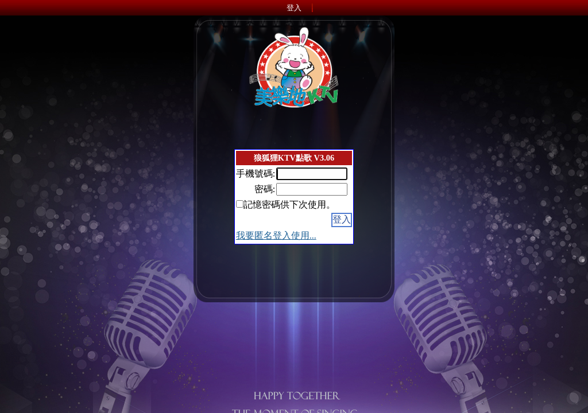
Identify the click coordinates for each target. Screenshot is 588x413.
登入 (294, 7)
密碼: (264, 189)
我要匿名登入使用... (276, 235)
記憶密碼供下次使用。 (289, 204)
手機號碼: (255, 173)
